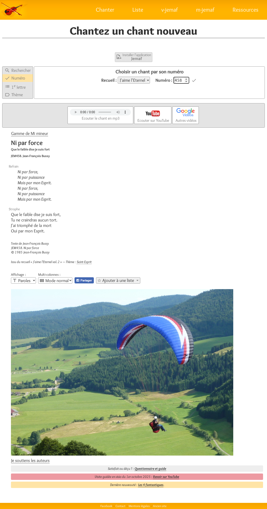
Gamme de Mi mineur (29, 133)
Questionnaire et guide (150, 469)
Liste (137, 9)
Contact (120, 506)
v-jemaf (169, 9)
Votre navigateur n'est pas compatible (100, 112)
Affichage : (18, 274)
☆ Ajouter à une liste (115, 280)
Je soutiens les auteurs (30, 460)
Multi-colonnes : (49, 274)
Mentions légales (139, 506)
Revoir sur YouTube (166, 477)
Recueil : (109, 80)
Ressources (245, 9)
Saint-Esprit (84, 262)
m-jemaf (205, 9)
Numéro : (163, 80)
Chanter (105, 9)
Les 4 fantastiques (150, 485)
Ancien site (160, 506)
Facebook (106, 506)
